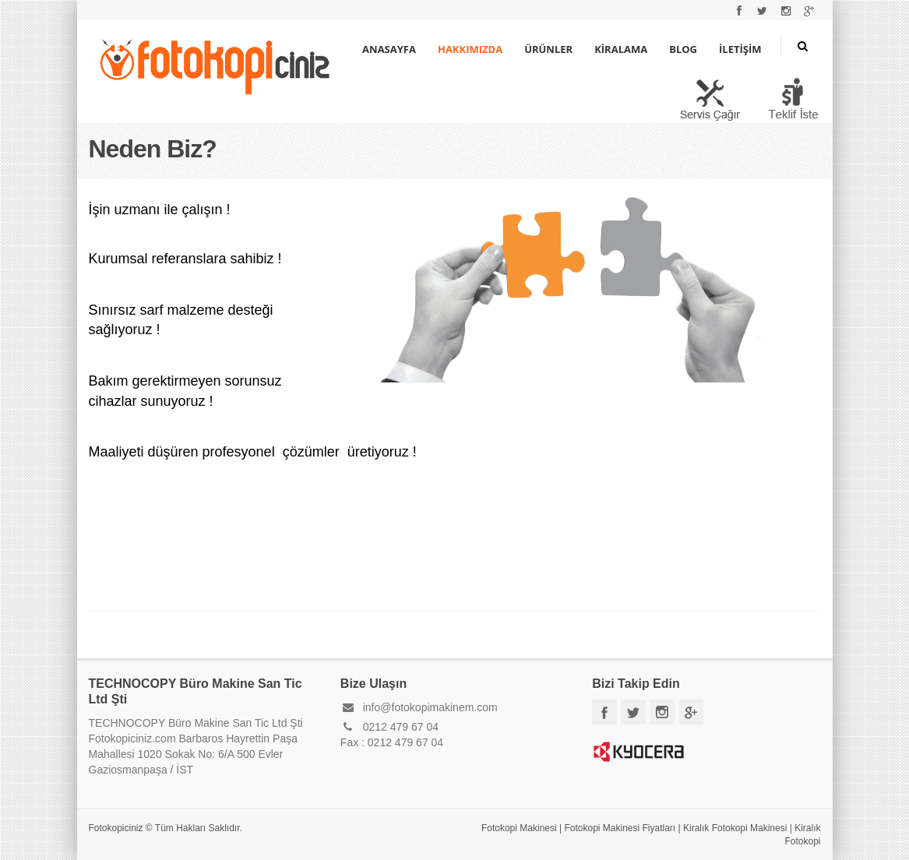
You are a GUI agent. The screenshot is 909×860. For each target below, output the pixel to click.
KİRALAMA (620, 49)
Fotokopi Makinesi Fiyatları (619, 828)
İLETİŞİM (740, 49)
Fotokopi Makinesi (519, 828)
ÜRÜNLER (548, 49)
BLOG (683, 49)
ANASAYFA (389, 49)
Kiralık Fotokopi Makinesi (735, 828)
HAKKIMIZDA (470, 49)
